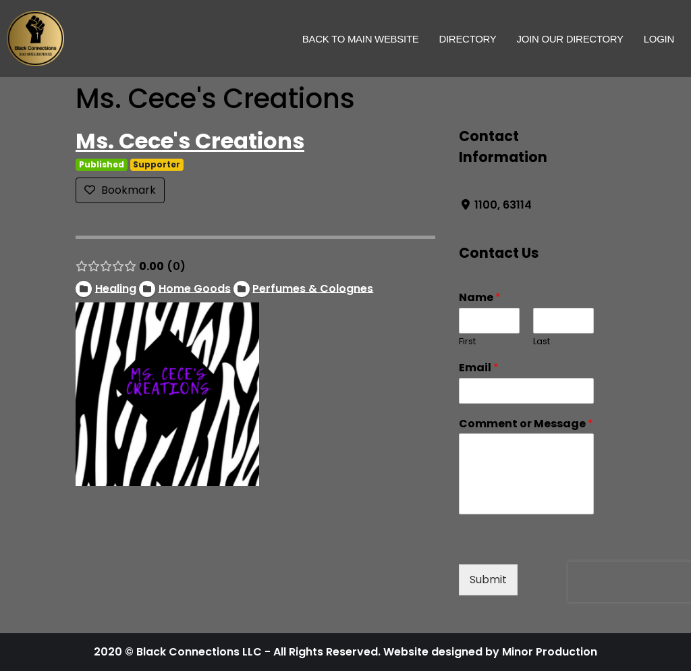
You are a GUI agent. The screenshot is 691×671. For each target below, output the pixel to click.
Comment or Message (526, 424)
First (467, 342)
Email (479, 368)
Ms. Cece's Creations (190, 141)
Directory (467, 39)
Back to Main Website (360, 39)
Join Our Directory (570, 39)
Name (480, 298)
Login (659, 39)
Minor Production (549, 652)
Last (541, 342)
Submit (488, 579)
